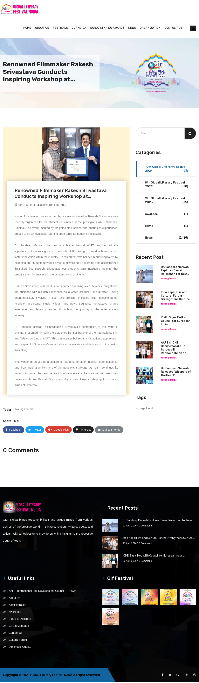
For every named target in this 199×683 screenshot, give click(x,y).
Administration (17, 606)
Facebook (13, 430)
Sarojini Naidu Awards (107, 29)
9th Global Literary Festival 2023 (166, 201)
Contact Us (173, 29)
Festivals (60, 29)
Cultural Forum (18, 640)
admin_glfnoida (48, 206)
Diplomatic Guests (20, 647)
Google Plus (58, 430)
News (132, 29)
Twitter (34, 430)
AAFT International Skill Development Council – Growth (42, 592)
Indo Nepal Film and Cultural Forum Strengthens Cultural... (177, 297)
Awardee (166, 215)
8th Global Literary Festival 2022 (166, 186)
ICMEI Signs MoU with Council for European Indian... (175, 322)
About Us (42, 29)
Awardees (15, 613)
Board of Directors (20, 620)
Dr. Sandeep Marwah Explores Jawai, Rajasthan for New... (175, 272)
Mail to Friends (109, 430)
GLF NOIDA (79, 29)
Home (27, 29)
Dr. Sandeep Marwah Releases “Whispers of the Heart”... (176, 373)
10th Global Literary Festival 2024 (166, 170)
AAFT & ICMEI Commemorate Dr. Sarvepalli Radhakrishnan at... (174, 349)
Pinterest (83, 430)
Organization (150, 29)
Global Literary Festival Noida (52, 676)
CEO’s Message (19, 626)
